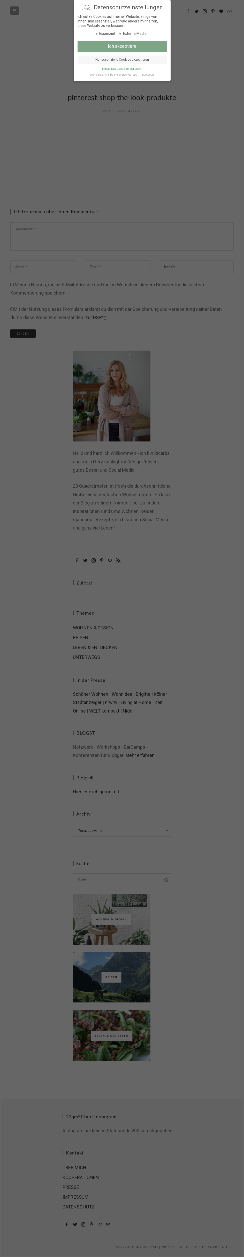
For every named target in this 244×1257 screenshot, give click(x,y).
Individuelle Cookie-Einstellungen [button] (122, 67)
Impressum (148, 73)
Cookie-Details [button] (98, 73)
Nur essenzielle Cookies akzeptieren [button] (122, 58)
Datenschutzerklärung (124, 73)
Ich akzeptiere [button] (122, 45)
